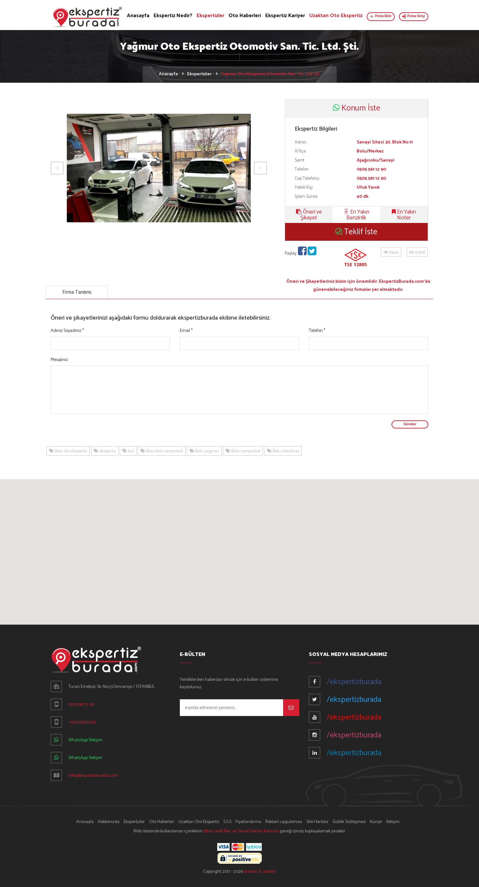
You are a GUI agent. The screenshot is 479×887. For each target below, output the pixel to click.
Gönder (409, 424)
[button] (239, 546)
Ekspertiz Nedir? (173, 15)
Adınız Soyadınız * (67, 330)
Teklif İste (356, 232)
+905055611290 (82, 722)
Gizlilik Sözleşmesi (349, 822)
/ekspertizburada (354, 682)
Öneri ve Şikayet (309, 215)
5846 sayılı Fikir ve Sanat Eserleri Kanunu (241, 831)
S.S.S (227, 822)
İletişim (393, 822)
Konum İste (356, 108)
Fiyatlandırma (248, 822)
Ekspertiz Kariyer (285, 15)
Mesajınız (59, 360)
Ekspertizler (210, 15)
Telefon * (317, 330)
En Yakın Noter (404, 215)
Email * (186, 330)
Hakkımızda (108, 822)
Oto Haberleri (245, 15)
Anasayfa (138, 15)
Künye (376, 822)
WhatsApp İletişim (85, 740)
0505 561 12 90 (81, 704)
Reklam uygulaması (283, 822)
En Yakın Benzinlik (356, 215)
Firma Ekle (381, 16)
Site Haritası (317, 822)
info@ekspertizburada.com (93, 775)
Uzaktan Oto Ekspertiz (335, 15)
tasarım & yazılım (260, 871)
